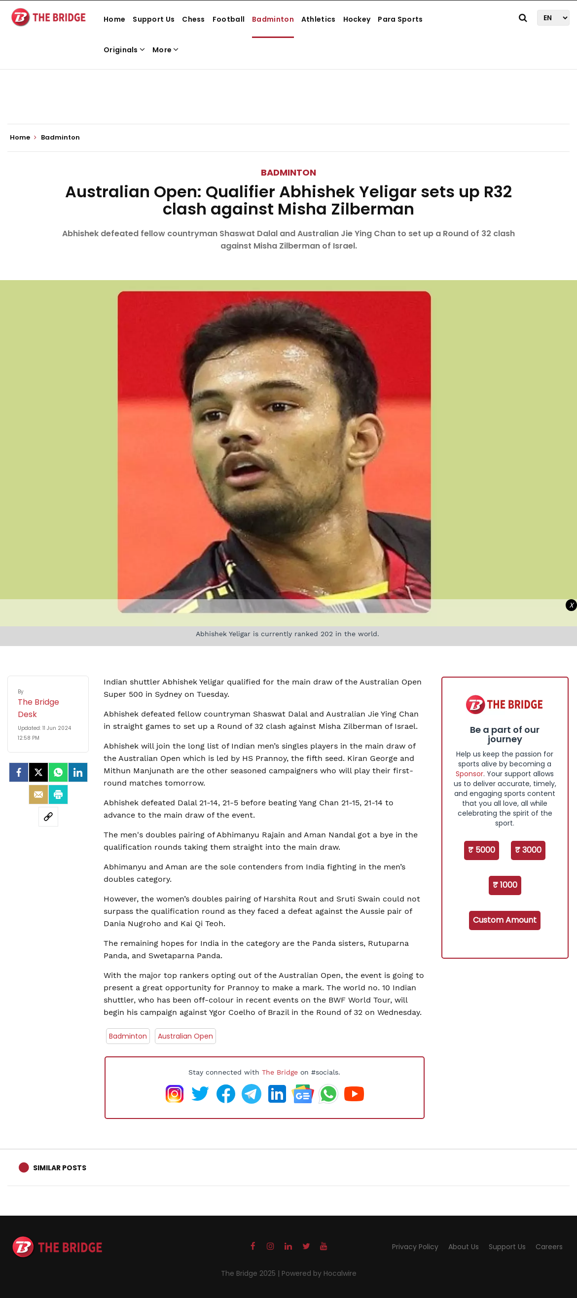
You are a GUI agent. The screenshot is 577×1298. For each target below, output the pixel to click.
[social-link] (48, 817)
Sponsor (469, 774)
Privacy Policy (415, 1247)
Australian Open (185, 1036)
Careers (549, 1247)
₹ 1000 (505, 885)
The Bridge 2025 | (251, 1273)
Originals (124, 50)
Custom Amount (505, 920)
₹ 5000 (481, 850)
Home (114, 19)
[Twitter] (38, 772)
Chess (193, 19)
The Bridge (280, 1072)
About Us (463, 1247)
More (165, 50)
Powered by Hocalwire (319, 1273)
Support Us (154, 19)
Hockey (357, 19)
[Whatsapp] (58, 772)
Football (229, 19)
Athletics (318, 19)
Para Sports (400, 19)
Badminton (273, 19)
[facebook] (19, 772)
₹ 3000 (528, 850)
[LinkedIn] (78, 772)
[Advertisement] (288, 93)
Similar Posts (59, 1168)
